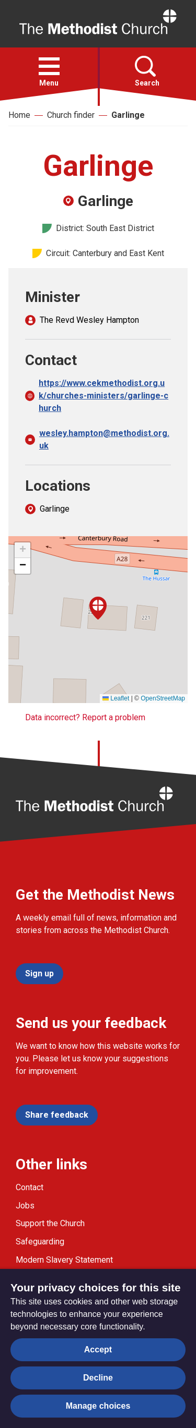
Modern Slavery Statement (64, 1260)
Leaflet (115, 698)
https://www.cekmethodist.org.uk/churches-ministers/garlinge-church (103, 395)
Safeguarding (40, 1242)
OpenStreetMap (163, 698)
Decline (98, 1377)
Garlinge (128, 115)
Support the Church (50, 1223)
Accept (98, 1349)
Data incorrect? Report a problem (85, 717)
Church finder (71, 115)
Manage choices (98, 1405)
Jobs (25, 1206)
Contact (29, 1187)
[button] (49, 66)
